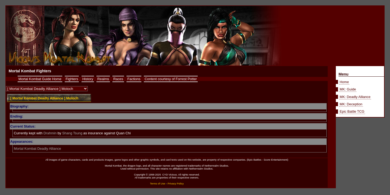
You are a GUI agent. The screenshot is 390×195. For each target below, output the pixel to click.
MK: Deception (351, 104)
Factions (133, 79)
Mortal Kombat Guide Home (39, 79)
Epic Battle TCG (352, 111)
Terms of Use (157, 183)
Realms (103, 79)
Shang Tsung (72, 133)
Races (118, 79)
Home (344, 82)
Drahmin (50, 133)
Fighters (72, 79)
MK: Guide (348, 89)
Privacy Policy (176, 183)
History (87, 79)
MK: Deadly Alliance (355, 97)
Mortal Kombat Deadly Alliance (37, 149)
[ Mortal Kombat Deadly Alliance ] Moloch (44, 98)
